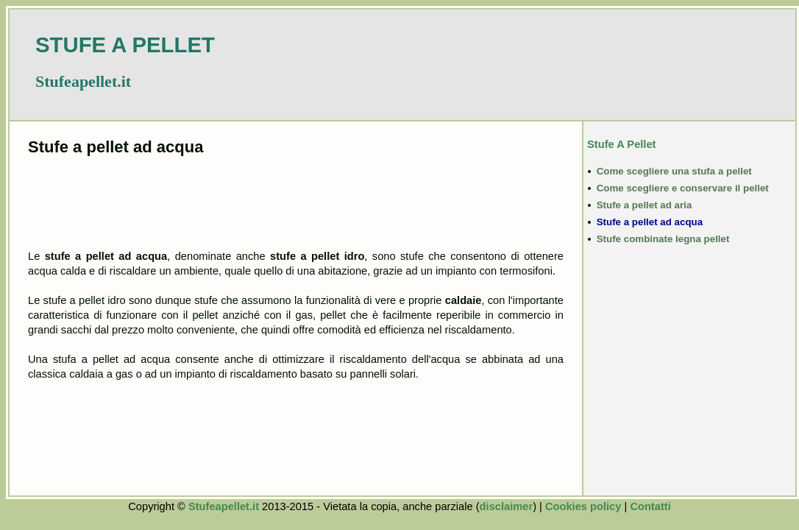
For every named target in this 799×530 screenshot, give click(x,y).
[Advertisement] (296, 201)
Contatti (650, 506)
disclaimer (506, 506)
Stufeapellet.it (223, 506)
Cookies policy (583, 506)
